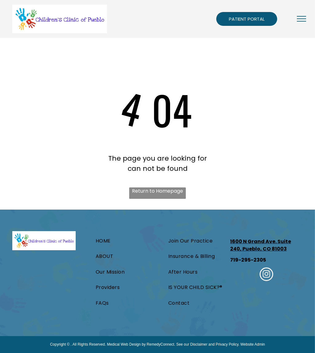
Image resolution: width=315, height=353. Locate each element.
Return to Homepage (157, 191)
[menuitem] (113, 241)
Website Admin (252, 344)
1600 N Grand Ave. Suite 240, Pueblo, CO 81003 (260, 245)
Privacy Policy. (227, 344)
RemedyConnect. (161, 344)
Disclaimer (198, 344)
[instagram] (266, 275)
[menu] (301, 19)
